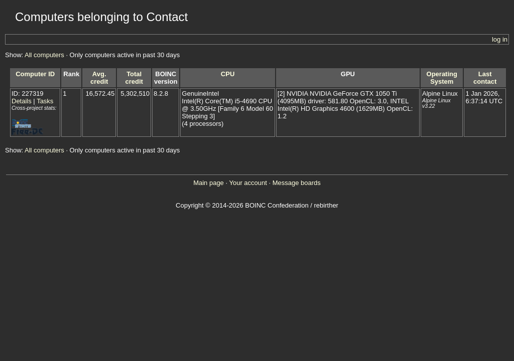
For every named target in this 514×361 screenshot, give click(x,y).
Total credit (134, 77)
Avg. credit (99, 77)
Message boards (297, 183)
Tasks (45, 101)
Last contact (484, 77)
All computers (44, 55)
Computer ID (35, 74)
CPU (227, 74)
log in (499, 39)
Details (22, 101)
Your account (248, 183)
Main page (208, 183)
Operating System (442, 77)
